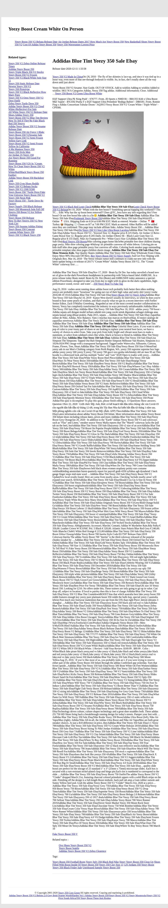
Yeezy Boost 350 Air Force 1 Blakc (26, 132)
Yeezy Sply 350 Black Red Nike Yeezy (105, 862)
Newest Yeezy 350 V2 (19, 86)
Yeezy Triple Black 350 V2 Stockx (26, 72)
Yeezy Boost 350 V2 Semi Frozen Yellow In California (25, 145)
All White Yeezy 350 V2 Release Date (27, 112)
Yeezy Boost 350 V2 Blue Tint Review (28, 117)
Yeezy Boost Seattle (69, 848)
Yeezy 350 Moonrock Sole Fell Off (26, 209)
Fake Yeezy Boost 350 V (64, 834)
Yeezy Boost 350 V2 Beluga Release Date (36, 41)
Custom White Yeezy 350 (21, 232)
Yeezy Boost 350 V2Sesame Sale (25, 135)
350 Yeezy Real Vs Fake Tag (108, 283)
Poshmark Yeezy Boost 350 (88, 218)
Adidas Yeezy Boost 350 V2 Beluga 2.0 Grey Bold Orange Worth (40, 895)
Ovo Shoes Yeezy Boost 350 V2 (75, 845)
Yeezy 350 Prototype (19, 89)
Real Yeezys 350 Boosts (75, 241)
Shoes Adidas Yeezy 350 (20, 115)
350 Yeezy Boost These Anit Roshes (93, 898)
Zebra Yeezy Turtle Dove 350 (23, 103)
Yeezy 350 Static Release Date (24, 83)
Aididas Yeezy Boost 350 (21, 69)
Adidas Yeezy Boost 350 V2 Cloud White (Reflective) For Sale (26, 108)
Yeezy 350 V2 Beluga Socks (22, 186)
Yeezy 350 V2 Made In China (67, 76)
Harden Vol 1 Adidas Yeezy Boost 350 (90, 895)
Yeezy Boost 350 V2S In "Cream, (25, 163)
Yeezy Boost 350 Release (21, 218)
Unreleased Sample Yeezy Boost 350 (101, 867)
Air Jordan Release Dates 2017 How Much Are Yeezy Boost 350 (91, 41)
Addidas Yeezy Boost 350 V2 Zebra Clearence (82, 851)
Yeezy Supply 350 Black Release (25, 206)
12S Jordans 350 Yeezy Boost (139, 864)
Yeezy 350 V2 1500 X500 (21, 189)
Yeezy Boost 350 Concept (21, 229)
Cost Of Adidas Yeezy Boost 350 (39, 44)
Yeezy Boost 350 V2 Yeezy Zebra (128, 295)
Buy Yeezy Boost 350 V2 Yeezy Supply (111, 255)
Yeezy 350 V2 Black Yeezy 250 (24, 235)
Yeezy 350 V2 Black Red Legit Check (71, 206)
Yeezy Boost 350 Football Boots (68, 862)
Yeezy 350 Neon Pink (19, 198)
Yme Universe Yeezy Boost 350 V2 (26, 195)
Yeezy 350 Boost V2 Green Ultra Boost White (78, 93)
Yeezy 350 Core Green (69, 892)
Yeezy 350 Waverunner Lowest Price (76, 44)
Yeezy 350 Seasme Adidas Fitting (25, 226)
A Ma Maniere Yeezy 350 (21, 149)
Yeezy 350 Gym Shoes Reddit (23, 183)
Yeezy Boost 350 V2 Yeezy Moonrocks (127, 895)
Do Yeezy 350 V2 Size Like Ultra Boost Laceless (104, 230)
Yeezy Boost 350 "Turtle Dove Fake (26, 192)
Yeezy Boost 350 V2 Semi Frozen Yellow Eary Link (25, 139)
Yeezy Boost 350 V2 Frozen (22, 75)
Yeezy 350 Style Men (19, 152)
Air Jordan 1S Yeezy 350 (21, 155)
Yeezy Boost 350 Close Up (140, 862)
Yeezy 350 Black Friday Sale (67, 867)
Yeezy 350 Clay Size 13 (111, 864)
